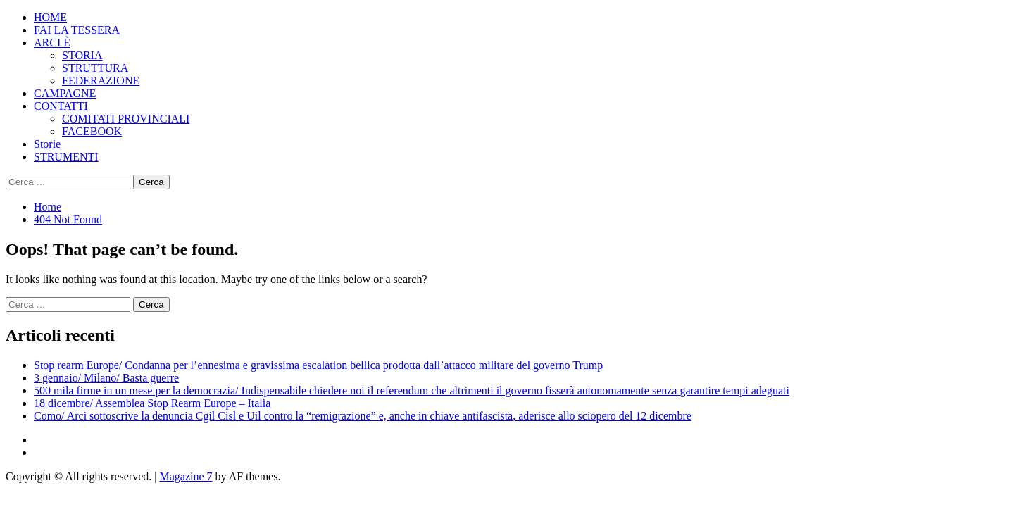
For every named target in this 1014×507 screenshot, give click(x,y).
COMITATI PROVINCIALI (125, 119)
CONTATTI (61, 106)
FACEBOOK (92, 131)
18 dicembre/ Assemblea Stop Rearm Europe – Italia (152, 403)
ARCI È (52, 43)
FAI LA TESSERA (77, 30)
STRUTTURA (95, 68)
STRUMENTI (66, 157)
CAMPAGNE (65, 93)
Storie (47, 144)
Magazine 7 (185, 476)
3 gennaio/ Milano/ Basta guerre (106, 378)
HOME (50, 17)
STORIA (82, 55)
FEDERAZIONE (100, 81)
